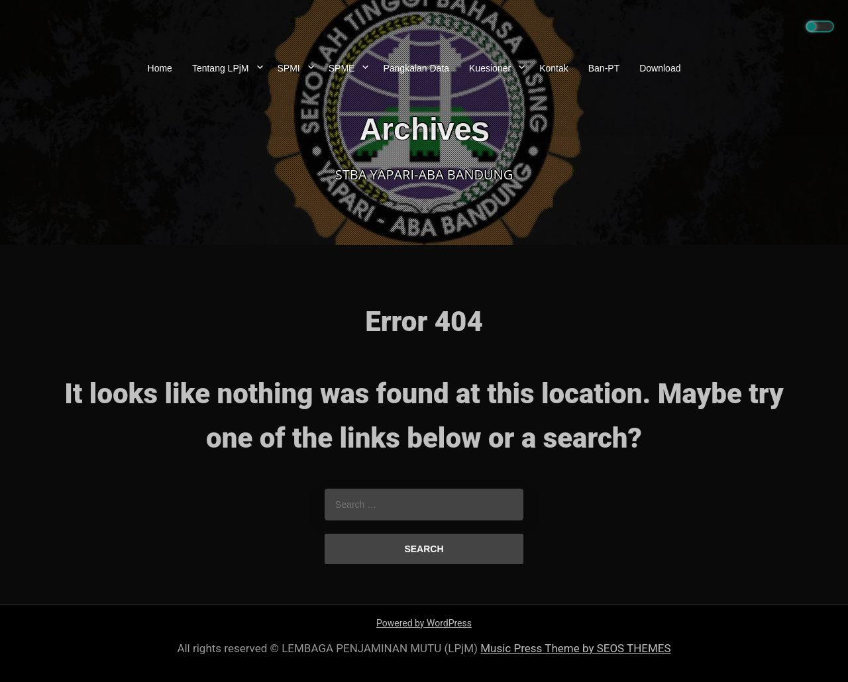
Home (160, 68)
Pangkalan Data (416, 68)
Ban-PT (603, 68)
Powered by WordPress (424, 623)
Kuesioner (490, 68)
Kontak (553, 68)
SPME (342, 68)
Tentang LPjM (220, 68)
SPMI (289, 68)
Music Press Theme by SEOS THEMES (575, 648)
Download (659, 68)
